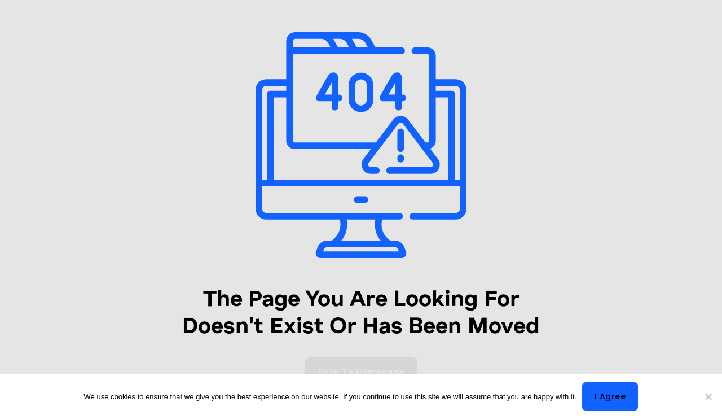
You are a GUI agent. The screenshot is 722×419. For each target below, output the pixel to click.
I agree (610, 396)
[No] (708, 396)
